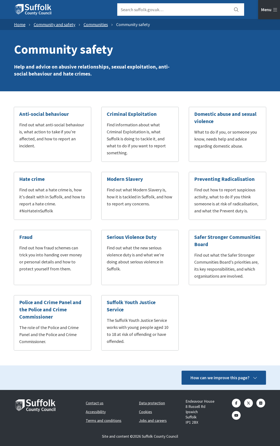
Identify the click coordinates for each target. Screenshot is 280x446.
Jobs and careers (153, 420)
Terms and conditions (103, 420)
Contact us (94, 402)
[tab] (269, 9)
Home (19, 24)
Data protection (152, 402)
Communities (96, 24)
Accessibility (96, 411)
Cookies (145, 411)
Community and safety (54, 24)
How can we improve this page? (223, 377)
